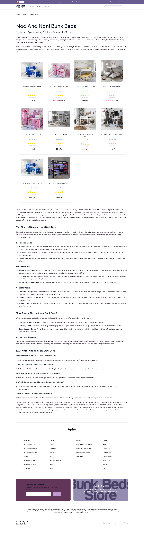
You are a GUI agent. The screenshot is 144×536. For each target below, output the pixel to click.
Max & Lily (53, 452)
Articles (46, 6)
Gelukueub (53, 448)
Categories (31, 6)
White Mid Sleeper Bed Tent (58, 86)
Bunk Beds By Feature (30, 448)
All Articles (79, 456)
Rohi (51, 464)
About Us (105, 444)
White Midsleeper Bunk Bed (32, 183)
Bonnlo (52, 444)
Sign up (56, 494)
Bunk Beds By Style (29, 444)
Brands (39, 6)
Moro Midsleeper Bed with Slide (111, 134)
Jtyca (51, 456)
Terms (105, 468)
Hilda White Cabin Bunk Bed (85, 86)
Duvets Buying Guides (83, 452)
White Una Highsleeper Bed (58, 134)
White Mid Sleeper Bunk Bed (32, 86)
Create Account (115, 2)
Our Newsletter (107, 456)
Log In (126, 2)
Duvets (26, 456)
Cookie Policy (107, 452)
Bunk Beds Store (22, 524)
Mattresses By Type (30, 464)
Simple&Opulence (55, 460)
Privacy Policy (107, 460)
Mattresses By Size (29, 460)
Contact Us (106, 448)
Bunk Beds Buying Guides (84, 444)
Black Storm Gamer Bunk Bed (59, 183)
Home (18, 14)
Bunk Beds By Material (30, 452)
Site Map (105, 464)
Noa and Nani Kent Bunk (111, 86)
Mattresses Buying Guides (84, 448)
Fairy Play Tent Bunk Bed (32, 134)
